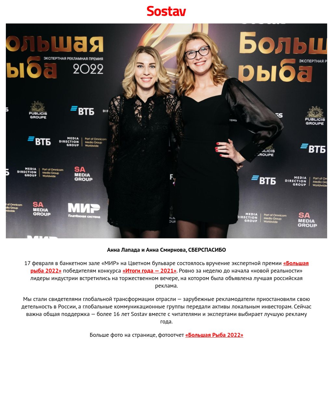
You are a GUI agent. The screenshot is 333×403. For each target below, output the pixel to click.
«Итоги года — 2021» (150, 270)
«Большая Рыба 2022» (214, 334)
